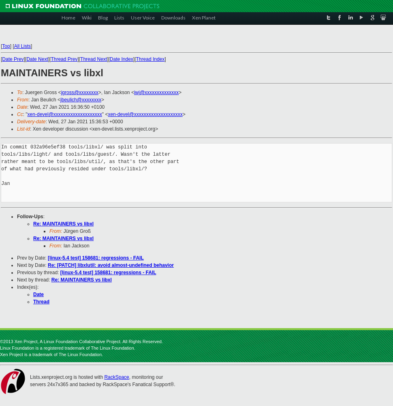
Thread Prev (64, 59)
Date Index (121, 59)
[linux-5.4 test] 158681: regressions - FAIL (96, 258)
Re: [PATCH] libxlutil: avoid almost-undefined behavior (111, 265)
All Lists (22, 46)
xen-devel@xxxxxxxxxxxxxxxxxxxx (65, 114)
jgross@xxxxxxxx (79, 92)
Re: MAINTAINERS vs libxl (63, 224)
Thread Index (150, 59)
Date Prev (12, 59)
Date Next (37, 59)
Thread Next (93, 59)
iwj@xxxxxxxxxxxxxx (156, 92)
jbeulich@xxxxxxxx (80, 100)
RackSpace (116, 377)
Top (6, 46)
